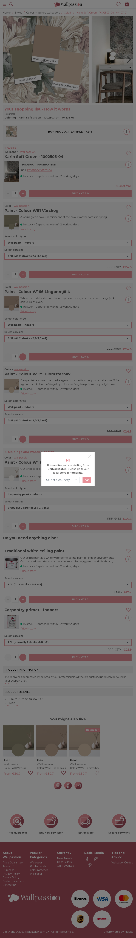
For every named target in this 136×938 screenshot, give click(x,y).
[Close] (89, 456)
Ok (87, 480)
